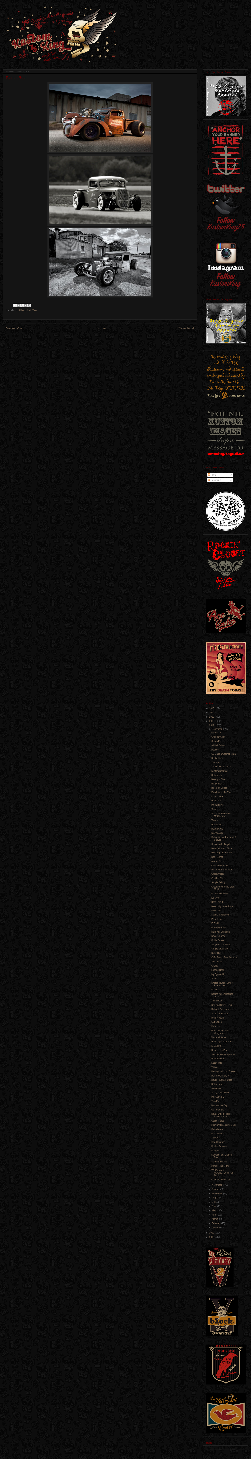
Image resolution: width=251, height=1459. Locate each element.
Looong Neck (217, 970)
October (216, 1189)
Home (101, 328)
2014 (212, 712)
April (214, 1215)
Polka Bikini (217, 805)
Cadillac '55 (217, 878)
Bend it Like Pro (219, 1050)
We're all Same (218, 1037)
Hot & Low (216, 824)
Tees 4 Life (216, 961)
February (216, 1223)
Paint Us (215, 1026)
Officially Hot (217, 874)
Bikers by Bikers (219, 788)
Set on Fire (216, 741)
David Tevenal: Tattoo (221, 1080)
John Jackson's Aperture (223, 1054)
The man (215, 762)
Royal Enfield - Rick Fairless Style (220, 1115)
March (215, 1219)
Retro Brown (217, 1129)
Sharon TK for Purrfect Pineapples (222, 984)
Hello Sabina (217, 1058)
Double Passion (219, 1146)
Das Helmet (217, 857)
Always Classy (218, 861)
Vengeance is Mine (220, 944)
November (217, 1185)
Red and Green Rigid (221, 1005)
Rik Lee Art (216, 783)
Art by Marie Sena (220, 1092)
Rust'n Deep (217, 758)
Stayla (214, 978)
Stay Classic (217, 833)
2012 (212, 721)
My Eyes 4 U (217, 974)
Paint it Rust (217, 919)
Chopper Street (218, 737)
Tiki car (214, 1067)
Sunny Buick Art (219, 1161)
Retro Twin (216, 1084)
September (217, 1193)
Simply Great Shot (220, 948)
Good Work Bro (218, 927)
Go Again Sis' (217, 1109)
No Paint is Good (219, 893)
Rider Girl (216, 953)
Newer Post (15, 328)
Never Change (218, 936)
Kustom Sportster (219, 771)
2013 (212, 717)
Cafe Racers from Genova (224, 957)
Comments (214, 480)
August (215, 1197)
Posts (212, 475)
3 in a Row (216, 1000)
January (216, 1227)
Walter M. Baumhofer (221, 869)
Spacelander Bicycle (221, 844)
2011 (212, 725)
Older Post (186, 328)
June (214, 1206)
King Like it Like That (221, 792)
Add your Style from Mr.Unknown (220, 814)
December (217, 729)
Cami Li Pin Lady (219, 865)
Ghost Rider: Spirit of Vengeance (221, 1031)
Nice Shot (216, 732)
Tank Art (215, 820)
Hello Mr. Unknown (220, 932)
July (214, 1202)
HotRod (20, 310)
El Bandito (216, 1046)
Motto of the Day (219, 1105)
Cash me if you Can (220, 1179)
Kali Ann (215, 898)
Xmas (214, 809)
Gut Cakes (216, 1022)
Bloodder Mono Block (221, 848)
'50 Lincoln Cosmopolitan (223, 754)
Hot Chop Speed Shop (222, 1041)
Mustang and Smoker (221, 852)
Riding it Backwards (220, 1009)
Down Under (217, 796)
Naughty (215, 1150)
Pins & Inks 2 (217, 1097)
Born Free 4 (217, 902)
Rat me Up (216, 775)
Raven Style (217, 829)
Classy (214, 966)
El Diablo (215, 923)
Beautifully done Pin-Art (222, 906)
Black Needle (217, 1133)
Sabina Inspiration (220, 914)
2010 (212, 1232)
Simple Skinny (218, 882)
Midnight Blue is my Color (223, 1125)
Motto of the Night (220, 1166)
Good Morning (218, 1142)
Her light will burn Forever (223, 1071)
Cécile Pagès (217, 1121)
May (214, 1210)
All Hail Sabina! (218, 745)
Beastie (215, 749)
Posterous (216, 800)
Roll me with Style (220, 1075)
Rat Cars (32, 310)
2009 (212, 1237)
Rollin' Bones (217, 940)
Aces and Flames (219, 1013)
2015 (212, 708)
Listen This (216, 1063)
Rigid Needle (217, 1018)
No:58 (214, 989)
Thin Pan (215, 1101)
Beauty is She (218, 779)
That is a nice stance (221, 766)
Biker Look (216, 910)
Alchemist (216, 1088)
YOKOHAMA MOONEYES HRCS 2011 (222, 1173)
